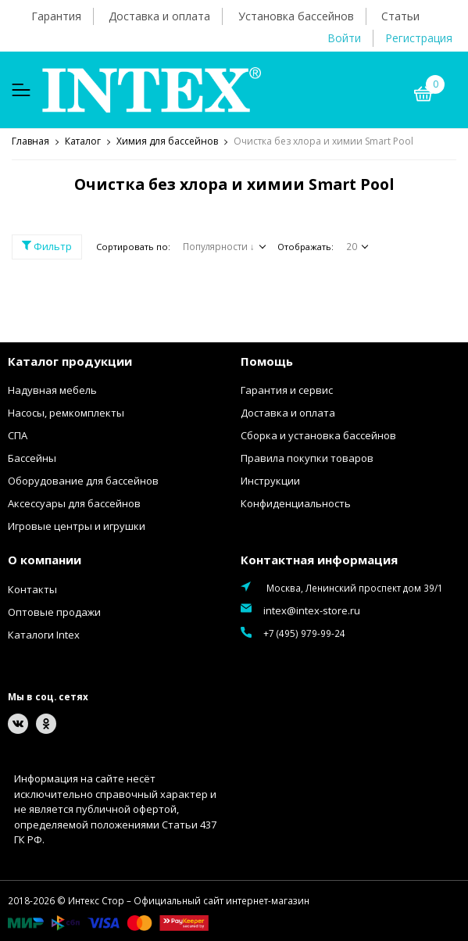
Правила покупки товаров (307, 458)
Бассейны (32, 458)
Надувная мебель (52, 390)
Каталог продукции (70, 361)
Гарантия (56, 16)
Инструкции (270, 481)
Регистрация (418, 37)
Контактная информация (319, 559)
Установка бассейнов (296, 16)
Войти (344, 37)
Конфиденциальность (296, 503)
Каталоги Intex (44, 635)
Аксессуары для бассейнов (74, 503)
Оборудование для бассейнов (83, 481)
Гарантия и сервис (287, 390)
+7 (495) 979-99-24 (304, 633)
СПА (17, 435)
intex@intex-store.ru (311, 610)
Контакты (32, 589)
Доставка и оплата (159, 16)
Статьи (400, 16)
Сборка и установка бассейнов (318, 435)
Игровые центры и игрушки (76, 526)
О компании (44, 559)
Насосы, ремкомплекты (66, 413)
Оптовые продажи (54, 612)
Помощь (267, 361)
